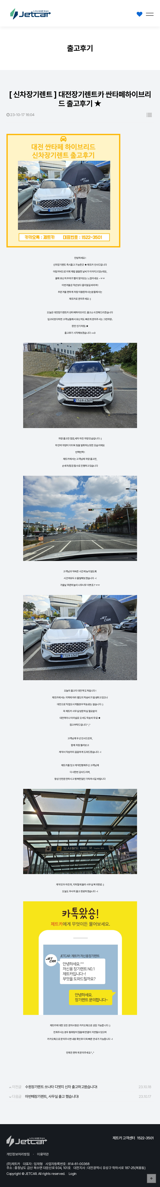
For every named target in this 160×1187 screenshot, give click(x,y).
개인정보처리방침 (18, 1154)
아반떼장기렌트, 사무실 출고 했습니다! (52, 1096)
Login (72, 1174)
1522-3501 (145, 1138)
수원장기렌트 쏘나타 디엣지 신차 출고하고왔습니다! (61, 1087)
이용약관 (43, 1154)
